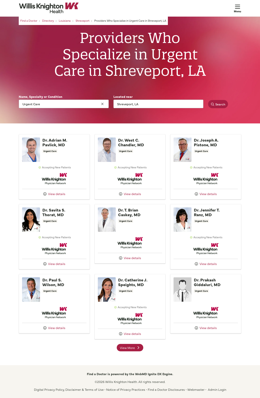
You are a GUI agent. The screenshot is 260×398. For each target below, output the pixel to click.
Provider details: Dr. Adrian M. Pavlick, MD (54, 166)
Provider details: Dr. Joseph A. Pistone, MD (205, 166)
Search (217, 104)
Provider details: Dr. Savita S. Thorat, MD (54, 236)
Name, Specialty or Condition (40, 96)
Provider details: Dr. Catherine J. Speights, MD (130, 306)
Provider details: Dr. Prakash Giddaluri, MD (205, 303)
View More (131, 348)
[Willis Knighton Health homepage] (49, 8)
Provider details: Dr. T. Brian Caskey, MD (130, 233)
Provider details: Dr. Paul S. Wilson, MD (54, 303)
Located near (123, 96)
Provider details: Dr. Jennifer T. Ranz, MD (205, 236)
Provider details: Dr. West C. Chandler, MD (130, 166)
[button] (237, 8)
